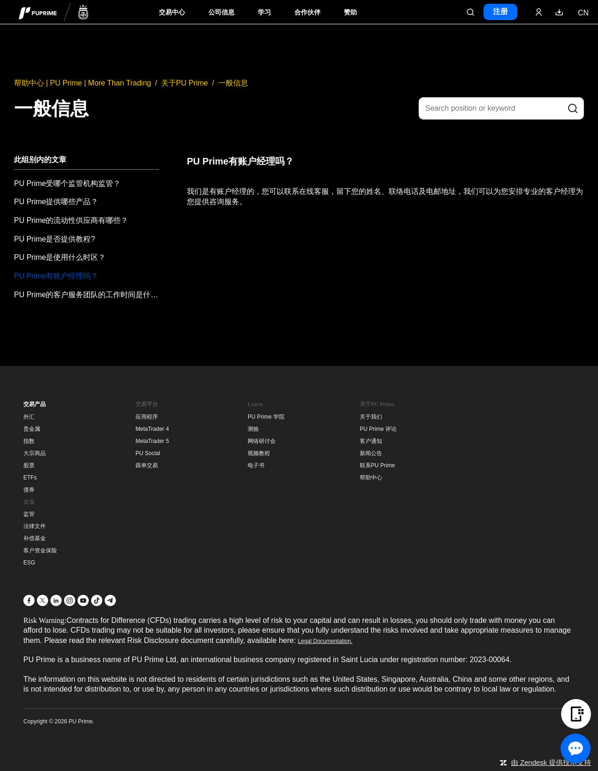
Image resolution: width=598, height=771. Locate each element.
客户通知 (371, 441)
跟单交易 (146, 465)
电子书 (256, 465)
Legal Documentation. (325, 641)
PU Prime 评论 (378, 429)
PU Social (147, 453)
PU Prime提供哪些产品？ (56, 202)
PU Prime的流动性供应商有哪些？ (71, 220)
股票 (29, 465)
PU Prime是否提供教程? (54, 239)
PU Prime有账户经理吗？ (56, 276)
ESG (29, 562)
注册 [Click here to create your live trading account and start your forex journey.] (500, 11)
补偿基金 (34, 538)
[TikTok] (96, 600)
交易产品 (34, 404)
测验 (253, 429)
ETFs (30, 477)
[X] (42, 600)
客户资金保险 (40, 550)
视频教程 (259, 453)
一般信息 (233, 83)
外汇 (29, 417)
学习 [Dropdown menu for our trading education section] (264, 12)
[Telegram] (110, 600)
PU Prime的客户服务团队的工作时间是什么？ (86, 295)
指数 (29, 441)
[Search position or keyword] (501, 108)
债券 (29, 489)
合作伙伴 (307, 12)
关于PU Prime (184, 83)
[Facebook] (29, 600)
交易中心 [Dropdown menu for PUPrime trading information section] (172, 12)
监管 (29, 514)
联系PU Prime (377, 465)
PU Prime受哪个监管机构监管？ (67, 183)
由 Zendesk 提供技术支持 (551, 762)
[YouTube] (83, 600)
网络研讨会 (262, 441)
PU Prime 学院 (266, 417)
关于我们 (371, 417)
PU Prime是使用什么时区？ (60, 257)
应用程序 (146, 417)
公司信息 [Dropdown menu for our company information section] (221, 12)
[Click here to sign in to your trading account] (538, 12)
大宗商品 (34, 453)
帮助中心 (371, 477)
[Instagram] (69, 600)
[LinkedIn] (56, 600)
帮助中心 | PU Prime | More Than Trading (82, 83)
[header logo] (54, 12)
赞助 (350, 12)
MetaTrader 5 (152, 441)
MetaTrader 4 (152, 429)
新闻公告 (371, 453)
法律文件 (34, 526)
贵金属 (31, 429)
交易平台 (146, 404)
